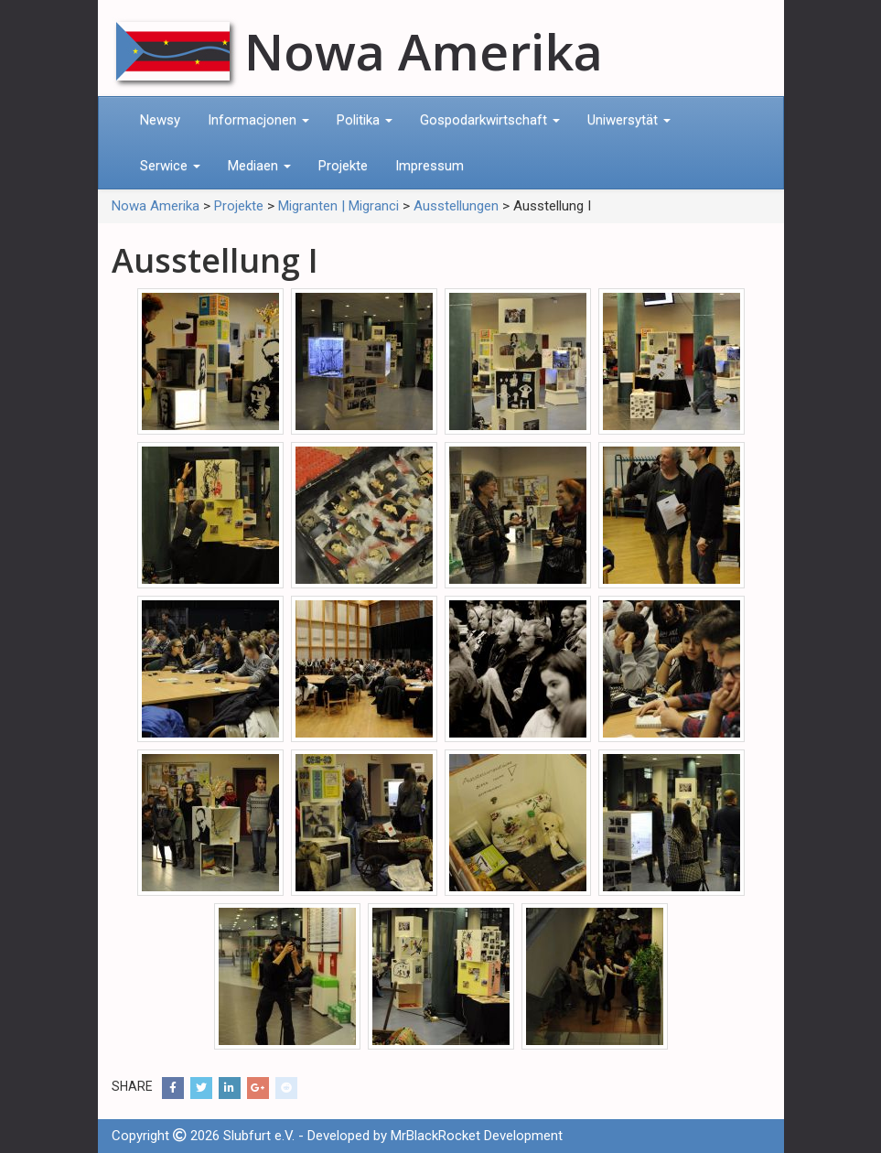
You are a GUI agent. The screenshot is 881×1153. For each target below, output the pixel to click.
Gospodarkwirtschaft (490, 120)
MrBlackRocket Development (477, 1135)
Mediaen (259, 165)
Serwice (170, 165)
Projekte (343, 165)
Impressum (429, 165)
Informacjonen (258, 120)
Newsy (160, 120)
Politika (364, 120)
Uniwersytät (629, 120)
